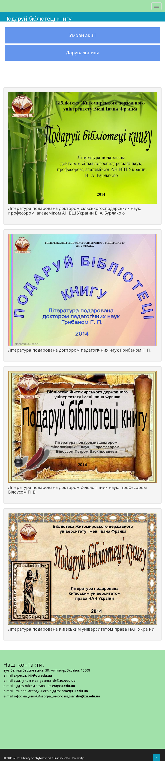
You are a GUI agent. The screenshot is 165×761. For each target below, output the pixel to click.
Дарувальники (82, 52)
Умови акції (82, 35)
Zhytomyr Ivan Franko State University (59, 758)
